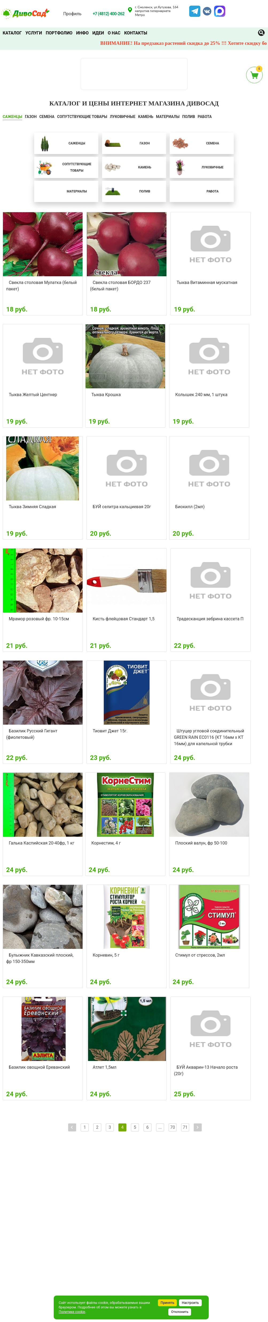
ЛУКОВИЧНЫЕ (122, 117)
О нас (114, 32)
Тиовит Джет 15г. (110, 730)
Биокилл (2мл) (190, 506)
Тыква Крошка (106, 394)
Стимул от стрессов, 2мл (200, 955)
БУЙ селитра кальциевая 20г (122, 506)
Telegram (194, 9)
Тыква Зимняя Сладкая (32, 506)
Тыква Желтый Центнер (33, 394)
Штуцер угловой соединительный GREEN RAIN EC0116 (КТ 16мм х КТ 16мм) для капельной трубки (209, 737)
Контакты (135, 32)
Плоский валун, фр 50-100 (201, 843)
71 (185, 1127)
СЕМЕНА (47, 117)
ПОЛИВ (188, 117)
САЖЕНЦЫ (12, 117)
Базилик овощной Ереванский (39, 1067)
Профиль (72, 13)
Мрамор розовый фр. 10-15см (39, 618)
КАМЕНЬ (145, 117)
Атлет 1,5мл (104, 1067)
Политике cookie (72, 1312)
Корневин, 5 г (106, 955)
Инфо (82, 32)
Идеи (98, 32)
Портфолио (59, 32)
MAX (219, 9)
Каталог (12, 32)
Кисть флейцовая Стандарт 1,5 (123, 618)
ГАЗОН (31, 117)
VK (204, 9)
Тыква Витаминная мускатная (207, 282)
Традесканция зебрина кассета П (210, 618)
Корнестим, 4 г (106, 843)
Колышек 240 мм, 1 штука (201, 394)
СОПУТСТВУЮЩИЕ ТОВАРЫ (82, 117)
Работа (205, 117)
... (160, 1127)
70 (172, 1127)
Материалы (168, 117)
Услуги (33, 32)
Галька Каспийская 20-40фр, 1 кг (41, 843)
